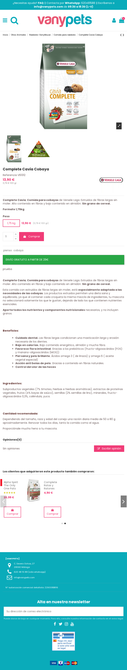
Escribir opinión (109, 448)
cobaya (18, 250)
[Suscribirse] (119, 611)
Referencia (10, 175)
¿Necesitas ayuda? (28, 3)
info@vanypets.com (24, 577)
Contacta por (63, 3)
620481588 (88, 3)
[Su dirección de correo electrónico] (60, 611)
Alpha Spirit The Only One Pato (72, 485)
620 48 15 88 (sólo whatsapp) (30, 571)
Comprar (31, 236)
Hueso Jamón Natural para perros (29, 488)
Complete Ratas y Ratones (111, 485)
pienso (7, 250)
